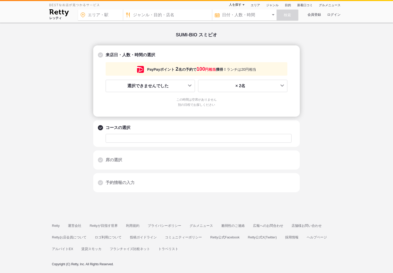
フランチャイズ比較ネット (130, 249)
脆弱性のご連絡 (233, 226)
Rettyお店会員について (69, 237)
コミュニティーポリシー (183, 237)
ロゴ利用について (108, 237)
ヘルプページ (317, 237)
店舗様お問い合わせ (307, 226)
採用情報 (291, 237)
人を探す (235, 4)
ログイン (334, 15)
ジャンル (272, 5)
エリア (255, 5)
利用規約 (132, 226)
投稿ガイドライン (143, 237)
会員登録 (314, 15)
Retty (56, 226)
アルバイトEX (62, 249)
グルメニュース (330, 5)
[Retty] (59, 13)
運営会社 (74, 226)
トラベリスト (168, 249)
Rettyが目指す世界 (103, 226)
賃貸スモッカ (91, 249)
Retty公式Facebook (224, 237)
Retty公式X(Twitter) (262, 237)
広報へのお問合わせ (268, 226)
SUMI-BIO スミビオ (196, 34)
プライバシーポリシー (164, 226)
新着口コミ (305, 5)
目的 (288, 5)
